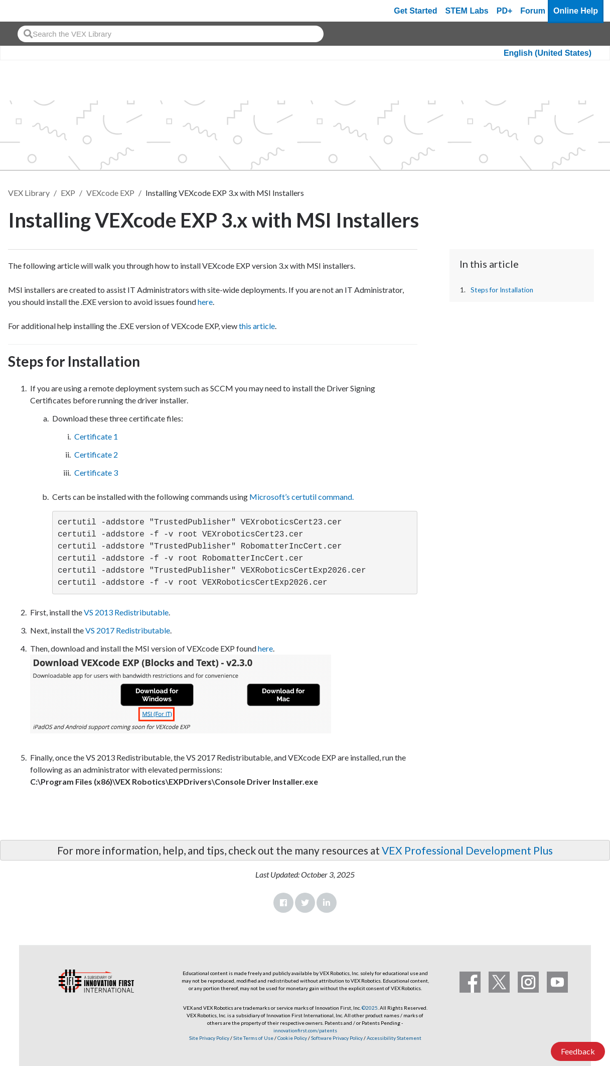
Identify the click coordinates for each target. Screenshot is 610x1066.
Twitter (305, 903)
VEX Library (29, 192)
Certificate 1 (96, 436)
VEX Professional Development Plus (467, 850)
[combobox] (171, 34)
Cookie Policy (292, 1038)
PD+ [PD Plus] (505, 11)
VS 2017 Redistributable (127, 630)
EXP (68, 192)
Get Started (415, 11)
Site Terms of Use (252, 1038)
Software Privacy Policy (337, 1038)
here (205, 301)
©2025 (370, 1008)
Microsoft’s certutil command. (301, 496)
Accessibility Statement (394, 1038)
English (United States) (547, 53)
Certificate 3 (96, 472)
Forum (532, 11)
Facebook (283, 903)
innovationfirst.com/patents (305, 1030)
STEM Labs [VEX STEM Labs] (467, 11)
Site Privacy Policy (209, 1038)
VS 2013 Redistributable (126, 612)
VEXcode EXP (110, 192)
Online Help (575, 11)
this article (257, 326)
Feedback (578, 1051)
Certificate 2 (96, 454)
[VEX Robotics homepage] (27, 11)
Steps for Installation (502, 290)
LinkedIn (327, 903)
